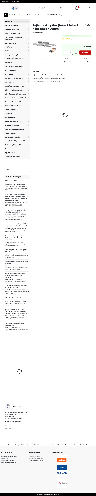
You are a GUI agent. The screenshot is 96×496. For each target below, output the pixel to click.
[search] (61, 8)
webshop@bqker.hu (10, 463)
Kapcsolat (46, 15)
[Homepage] (6, 15)
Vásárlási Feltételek (35, 15)
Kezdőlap (35, 21)
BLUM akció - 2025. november (14, 181)
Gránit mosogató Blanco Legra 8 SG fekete (71, 115)
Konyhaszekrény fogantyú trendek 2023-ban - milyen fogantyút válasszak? (16, 238)
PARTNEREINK (54, 15)
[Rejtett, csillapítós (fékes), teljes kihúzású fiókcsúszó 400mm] (45, 47)
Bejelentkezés (6, 1)
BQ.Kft (7, 170)
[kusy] (67, 52)
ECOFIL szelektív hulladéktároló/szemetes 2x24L (87, 116)
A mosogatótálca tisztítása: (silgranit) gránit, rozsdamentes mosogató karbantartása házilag (16, 311)
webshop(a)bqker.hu (14, 421)
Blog (60, 15)
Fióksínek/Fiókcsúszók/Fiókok (49, 21)
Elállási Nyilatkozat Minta (36, 460)
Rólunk (11, 15)
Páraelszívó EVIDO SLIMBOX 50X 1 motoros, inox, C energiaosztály (21, 370)
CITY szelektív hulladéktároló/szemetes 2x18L (55, 114)
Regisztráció (15, 1)
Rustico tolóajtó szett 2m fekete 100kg (39, 110)
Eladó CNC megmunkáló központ (15, 184)
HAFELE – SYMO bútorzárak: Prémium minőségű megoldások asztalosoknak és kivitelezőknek (17, 212)
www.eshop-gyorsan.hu (51, 494)
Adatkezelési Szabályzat (36, 458)
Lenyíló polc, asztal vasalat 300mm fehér (21, 349)
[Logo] (15, 8)
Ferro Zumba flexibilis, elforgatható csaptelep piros (21, 390)
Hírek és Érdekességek (21, 15)
